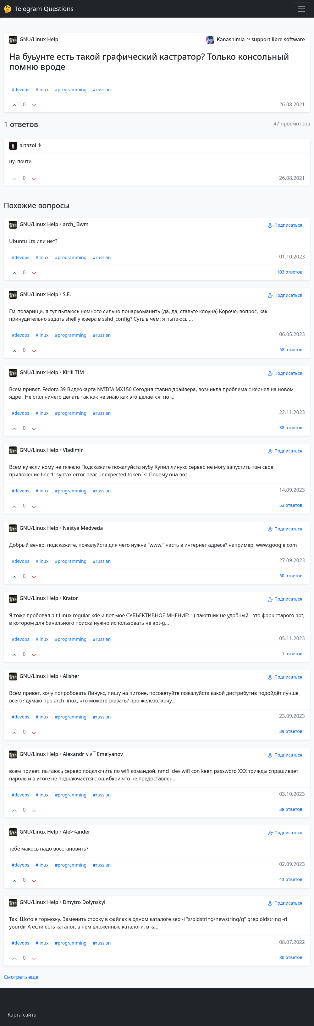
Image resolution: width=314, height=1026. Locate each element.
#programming (71, 89)
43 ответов (290, 879)
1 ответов (292, 654)
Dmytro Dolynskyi (84, 902)
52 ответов (290, 505)
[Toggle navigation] (301, 9)
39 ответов (290, 731)
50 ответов (290, 576)
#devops (20, 89)
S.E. (67, 294)
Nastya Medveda (83, 527)
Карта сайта (22, 1014)
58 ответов (290, 349)
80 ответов (290, 957)
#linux (42, 89)
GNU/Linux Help (33, 39)
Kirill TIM (73, 372)
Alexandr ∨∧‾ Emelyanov (93, 754)
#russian (102, 89)
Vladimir (73, 449)
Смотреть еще (21, 976)
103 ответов (289, 272)
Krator (70, 598)
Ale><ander (76, 831)
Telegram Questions (39, 8)
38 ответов (290, 427)
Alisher (71, 676)
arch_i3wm (76, 224)
